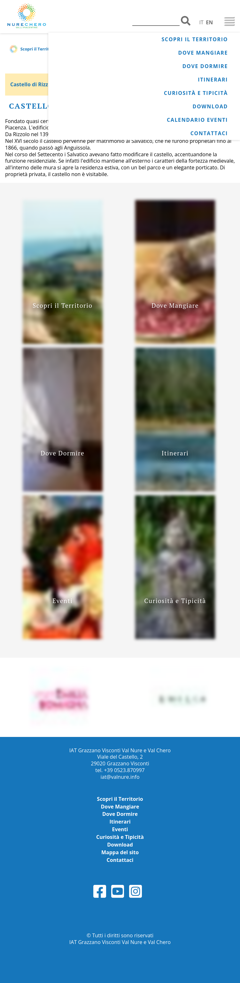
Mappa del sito (120, 852)
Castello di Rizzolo (33, 84)
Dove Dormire (205, 66)
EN (209, 22)
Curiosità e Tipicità (196, 93)
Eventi (120, 829)
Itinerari (213, 79)
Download (210, 106)
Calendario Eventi (197, 119)
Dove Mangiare (203, 52)
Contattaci (209, 133)
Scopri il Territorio (194, 39)
